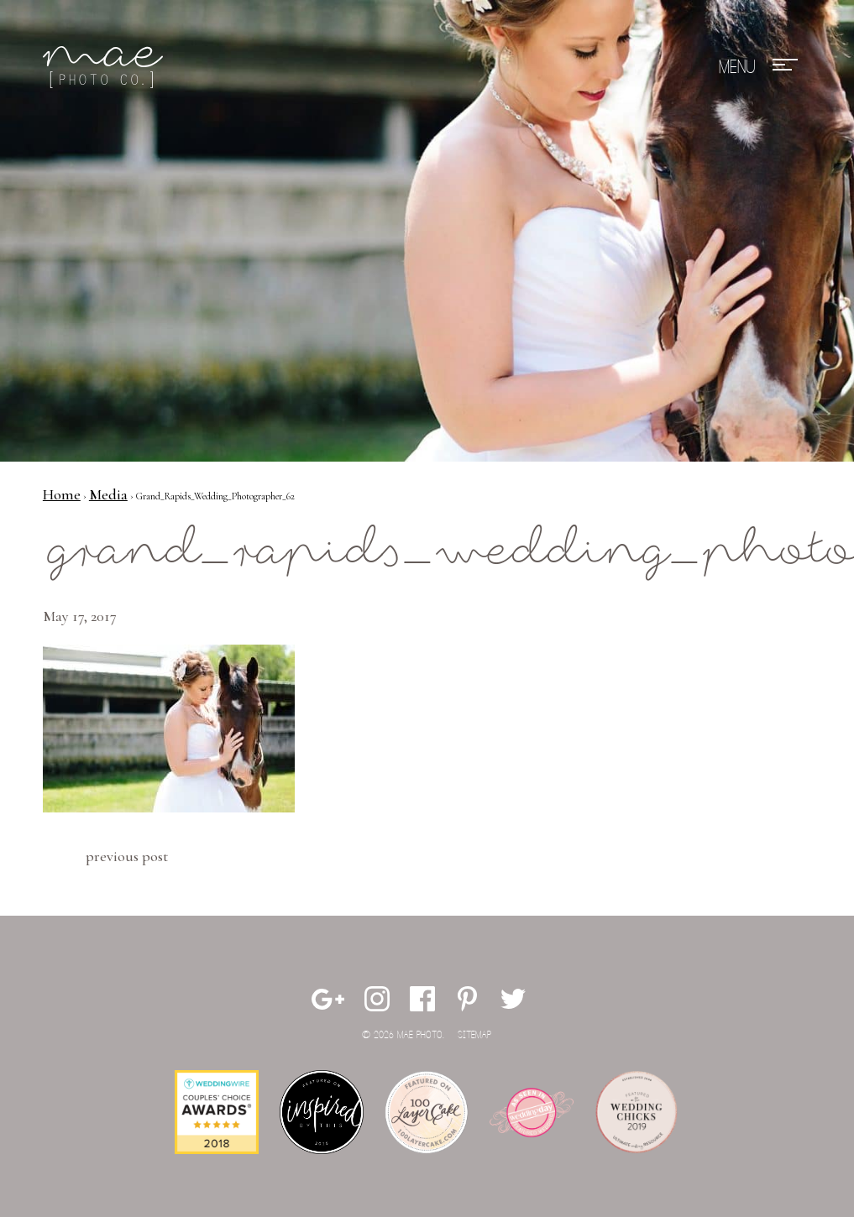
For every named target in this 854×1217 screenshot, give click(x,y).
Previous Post (127, 856)
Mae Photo (106, 67)
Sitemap (474, 1035)
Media (108, 494)
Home (62, 494)
